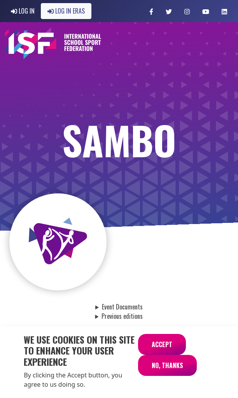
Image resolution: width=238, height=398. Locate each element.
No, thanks (167, 370)
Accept (162, 350)
